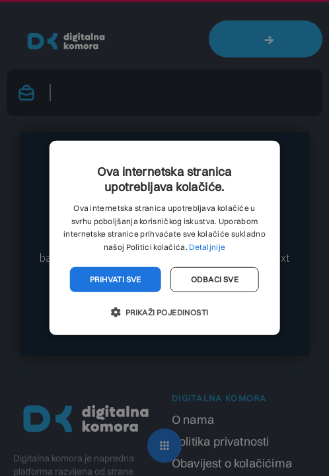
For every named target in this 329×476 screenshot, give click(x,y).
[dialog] (164, 238)
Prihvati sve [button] (115, 279)
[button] (164, 312)
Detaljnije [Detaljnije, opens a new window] (207, 247)
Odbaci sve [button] (214, 279)
